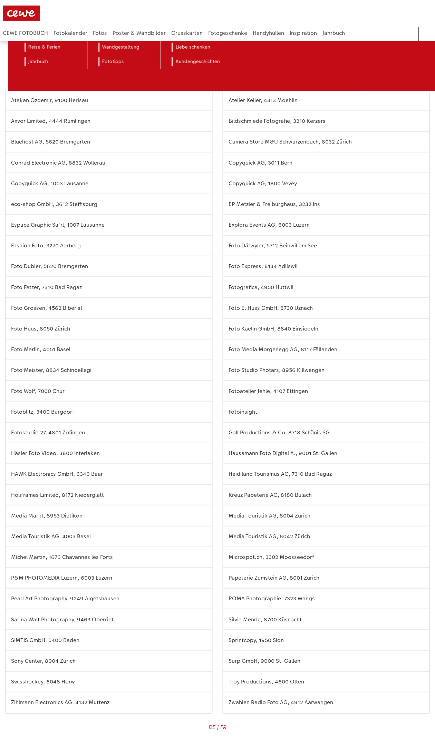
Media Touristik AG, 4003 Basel (108, 536)
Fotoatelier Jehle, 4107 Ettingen (326, 391)
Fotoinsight (326, 411)
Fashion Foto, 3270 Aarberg (108, 245)
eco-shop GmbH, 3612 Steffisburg (108, 204)
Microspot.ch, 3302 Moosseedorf (326, 557)
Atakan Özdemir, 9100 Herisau (108, 100)
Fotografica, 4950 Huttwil (326, 287)
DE (212, 727)
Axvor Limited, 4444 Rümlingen (108, 121)
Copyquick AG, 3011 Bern (326, 162)
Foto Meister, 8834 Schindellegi (108, 370)
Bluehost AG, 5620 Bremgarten (108, 142)
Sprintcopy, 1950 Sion (326, 640)
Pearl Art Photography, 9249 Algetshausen (108, 598)
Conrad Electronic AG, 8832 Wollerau (108, 162)
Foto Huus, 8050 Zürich (108, 329)
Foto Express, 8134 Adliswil (326, 266)
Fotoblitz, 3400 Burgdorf (108, 411)
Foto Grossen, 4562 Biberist (108, 308)
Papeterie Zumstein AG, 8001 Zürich (326, 578)
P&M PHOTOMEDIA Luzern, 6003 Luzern (108, 578)
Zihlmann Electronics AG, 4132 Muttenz (108, 702)
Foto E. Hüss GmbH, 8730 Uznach (326, 308)
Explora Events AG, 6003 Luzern (326, 225)
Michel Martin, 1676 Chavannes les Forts (108, 557)
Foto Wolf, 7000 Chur (108, 391)
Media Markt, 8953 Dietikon (108, 515)
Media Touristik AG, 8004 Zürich (326, 515)
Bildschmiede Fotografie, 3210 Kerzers (326, 121)
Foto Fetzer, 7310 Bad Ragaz (108, 287)
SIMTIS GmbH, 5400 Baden (108, 640)
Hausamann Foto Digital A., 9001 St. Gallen (326, 453)
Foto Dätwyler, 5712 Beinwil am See (326, 245)
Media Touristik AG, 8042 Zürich (326, 536)
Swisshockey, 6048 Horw (108, 682)
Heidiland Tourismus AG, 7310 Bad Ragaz (326, 474)
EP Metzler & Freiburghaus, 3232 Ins (326, 204)
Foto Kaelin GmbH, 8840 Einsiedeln (326, 329)
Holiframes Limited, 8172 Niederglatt (108, 495)
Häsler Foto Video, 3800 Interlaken (108, 453)
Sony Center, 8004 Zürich (108, 661)
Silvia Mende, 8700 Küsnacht (326, 619)
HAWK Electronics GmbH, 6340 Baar (108, 474)
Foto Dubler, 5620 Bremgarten (108, 266)
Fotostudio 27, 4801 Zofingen (108, 432)
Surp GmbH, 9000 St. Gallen (326, 661)
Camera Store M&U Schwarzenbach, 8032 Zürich (326, 142)
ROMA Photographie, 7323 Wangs (326, 598)
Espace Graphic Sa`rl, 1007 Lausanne (108, 225)
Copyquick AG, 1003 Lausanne (108, 183)
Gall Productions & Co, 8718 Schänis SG (326, 432)
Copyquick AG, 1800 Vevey (326, 183)
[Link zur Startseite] (70, 13)
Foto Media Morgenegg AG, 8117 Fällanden (326, 349)
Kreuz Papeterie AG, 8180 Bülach (326, 495)
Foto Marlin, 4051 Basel (108, 349)
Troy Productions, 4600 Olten (326, 682)
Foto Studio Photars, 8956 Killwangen (326, 370)
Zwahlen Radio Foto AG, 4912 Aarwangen (326, 702)
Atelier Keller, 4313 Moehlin (326, 100)
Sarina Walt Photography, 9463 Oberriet (108, 619)
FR (223, 727)
